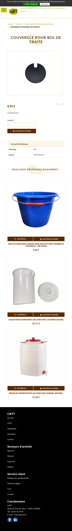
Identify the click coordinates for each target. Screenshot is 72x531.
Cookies (10, 494)
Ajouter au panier (21, 131)
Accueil (10, 24)
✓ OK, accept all (30, 4)
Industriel (11, 461)
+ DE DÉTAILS (20, 239)
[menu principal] (4, 10)
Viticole (10, 456)
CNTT (9, 423)
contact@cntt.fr (20, 515)
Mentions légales (14, 484)
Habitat (10, 467)
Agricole (19, 24)
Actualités (11, 434)
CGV (9, 489)
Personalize (45, 4)
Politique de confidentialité (18, 478)
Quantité (10, 120)
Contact (10, 439)
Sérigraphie (11, 429)
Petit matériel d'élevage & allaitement (39, 24)
